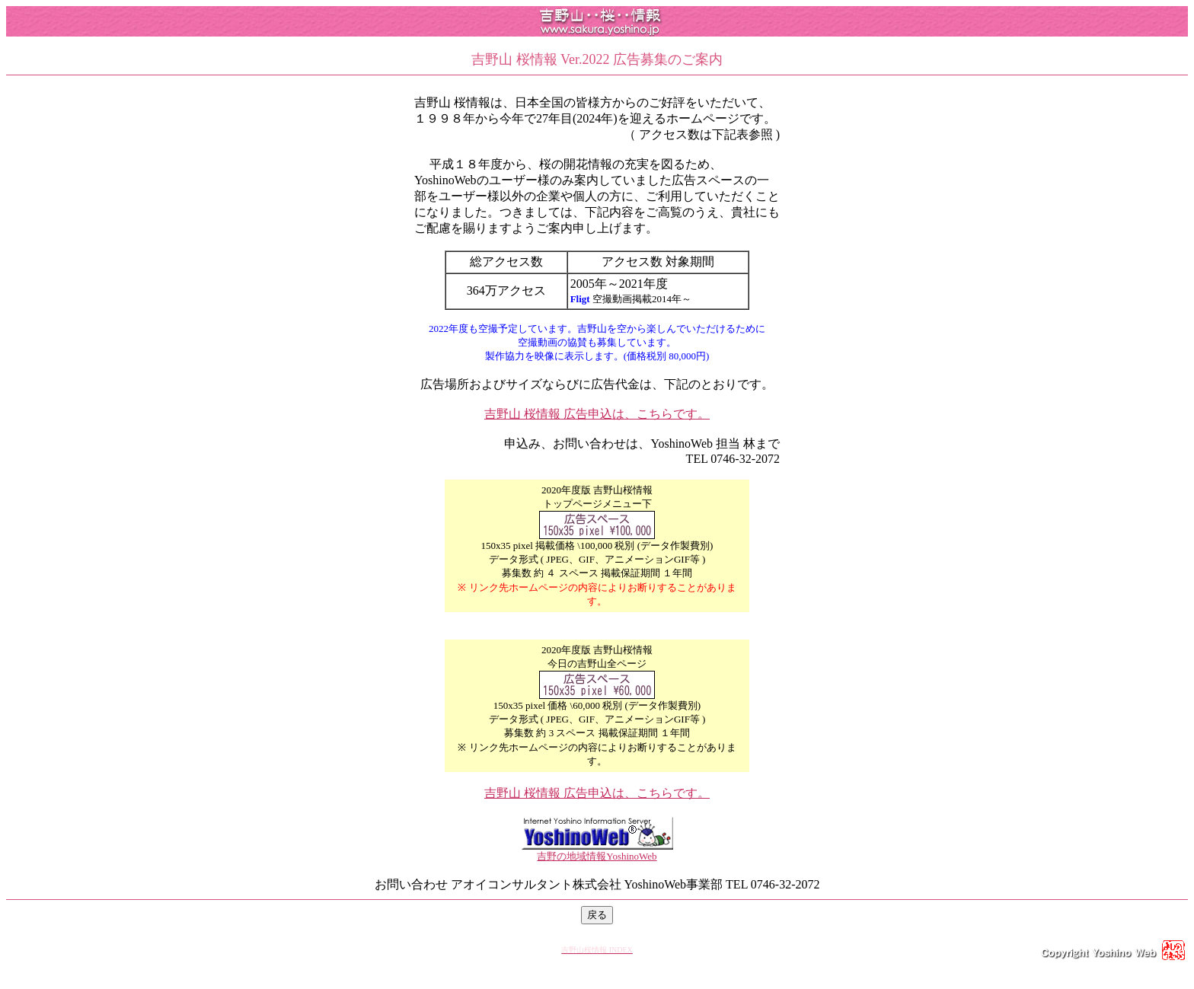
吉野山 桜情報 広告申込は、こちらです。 (597, 413)
